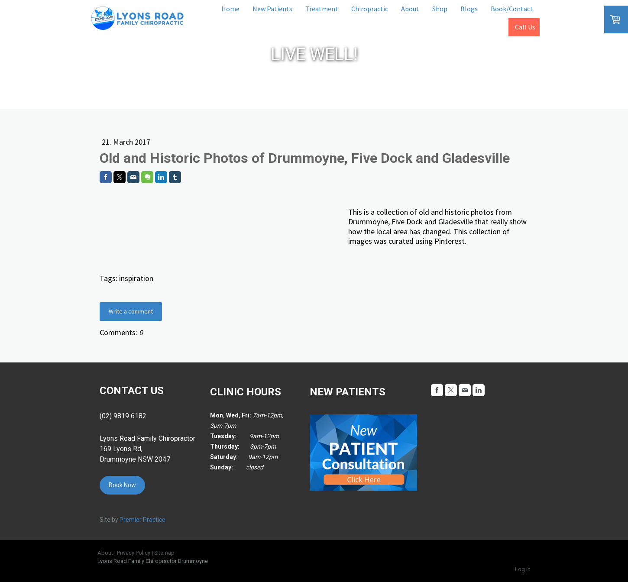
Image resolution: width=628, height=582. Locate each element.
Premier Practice (142, 519)
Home (230, 8)
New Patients (272, 8)
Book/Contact (512, 8)
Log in (523, 569)
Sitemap (164, 553)
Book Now (122, 485)
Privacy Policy (133, 553)
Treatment (321, 8)
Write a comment (131, 311)
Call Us (525, 27)
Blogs (469, 8)
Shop (439, 8)
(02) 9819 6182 (123, 416)
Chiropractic (369, 8)
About (410, 8)
